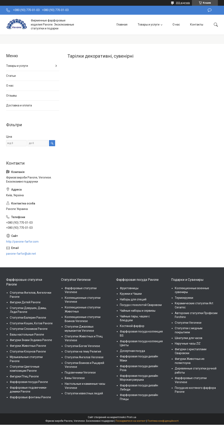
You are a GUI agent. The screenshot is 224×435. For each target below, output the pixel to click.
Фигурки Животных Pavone (28, 345)
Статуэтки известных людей (84, 393)
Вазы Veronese (75, 378)
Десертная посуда (132, 350)
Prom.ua (131, 417)
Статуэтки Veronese (188, 322)
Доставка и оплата (19, 105)
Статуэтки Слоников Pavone (29, 328)
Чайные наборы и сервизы (137, 310)
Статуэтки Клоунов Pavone (28, 351)
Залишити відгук (210, 10)
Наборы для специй (133, 299)
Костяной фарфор (132, 326)
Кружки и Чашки (131, 293)
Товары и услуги (148, 24)
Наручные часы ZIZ (188, 343)
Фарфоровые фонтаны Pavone (30, 397)
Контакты (196, 24)
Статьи (11, 75)
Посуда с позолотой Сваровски (141, 305)
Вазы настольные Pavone (27, 334)
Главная (122, 24)
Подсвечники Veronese (80, 372)
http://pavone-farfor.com (22, 241)
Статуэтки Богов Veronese (82, 346)
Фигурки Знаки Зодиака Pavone (31, 340)
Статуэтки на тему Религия (83, 351)
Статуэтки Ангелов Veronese (84, 357)
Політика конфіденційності (163, 420)
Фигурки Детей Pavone (25, 302)
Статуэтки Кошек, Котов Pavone (31, 323)
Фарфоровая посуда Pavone (29, 382)
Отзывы (11, 95)
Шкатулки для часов (188, 338)
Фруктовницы (129, 288)
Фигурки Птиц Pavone (24, 376)
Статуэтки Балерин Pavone (28, 317)
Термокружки (184, 297)
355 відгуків (183, 2)
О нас (176, 24)
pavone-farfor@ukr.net (21, 253)
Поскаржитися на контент (131, 420)
